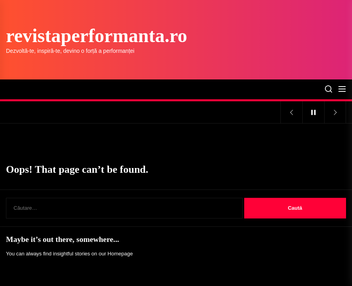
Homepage (120, 254)
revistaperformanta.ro (96, 35)
